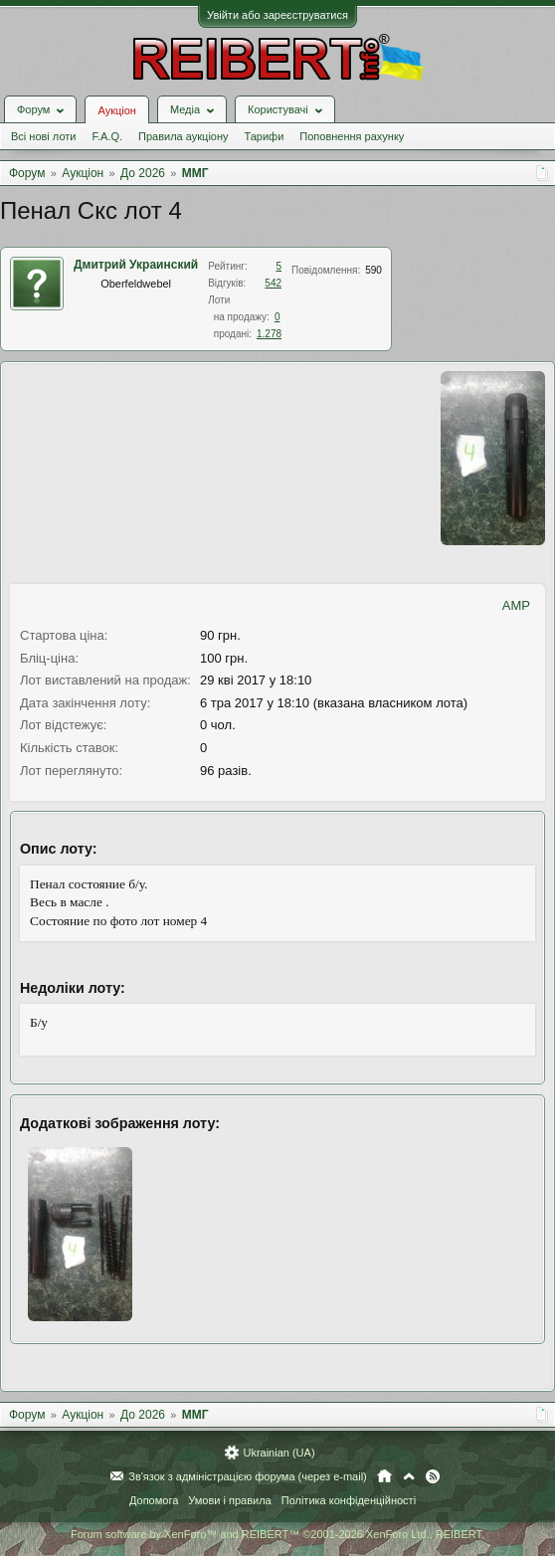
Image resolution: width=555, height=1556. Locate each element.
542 (273, 283)
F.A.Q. (107, 136)
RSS (433, 1476)
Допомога (153, 1500)
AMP (516, 605)
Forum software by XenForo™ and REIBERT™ (277, 1534)
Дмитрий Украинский (136, 265)
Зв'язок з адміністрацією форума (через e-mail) (247, 1476)
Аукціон (116, 110)
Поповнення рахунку (351, 136)
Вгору (409, 1476)
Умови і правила (229, 1500)
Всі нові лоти (43, 136)
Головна (384, 1476)
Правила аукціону (183, 136)
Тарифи (264, 136)
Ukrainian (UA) (278, 1453)
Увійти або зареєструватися (277, 15)
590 (373, 270)
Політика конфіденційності (348, 1500)
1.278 (269, 333)
